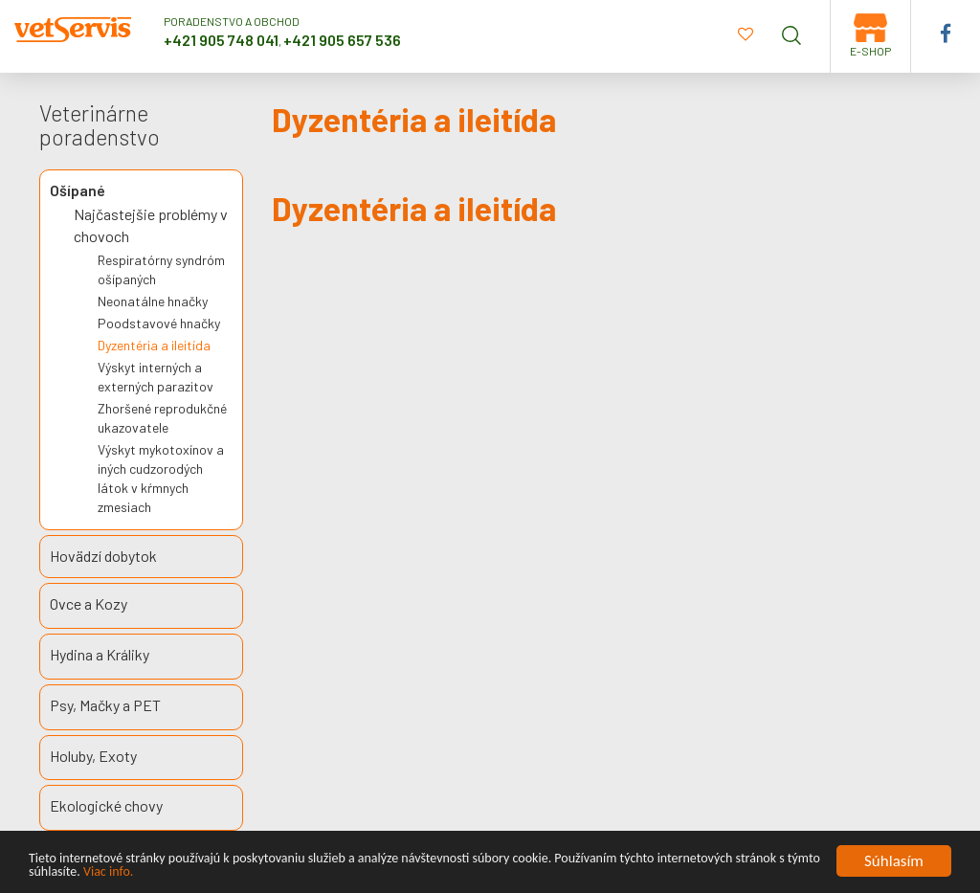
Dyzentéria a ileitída (154, 345)
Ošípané (77, 190)
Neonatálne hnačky (153, 301)
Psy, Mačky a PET (105, 705)
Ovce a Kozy (88, 603)
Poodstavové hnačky (159, 323)
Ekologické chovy (106, 805)
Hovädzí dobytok (103, 556)
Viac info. (108, 872)
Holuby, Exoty (93, 756)
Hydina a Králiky (99, 654)
